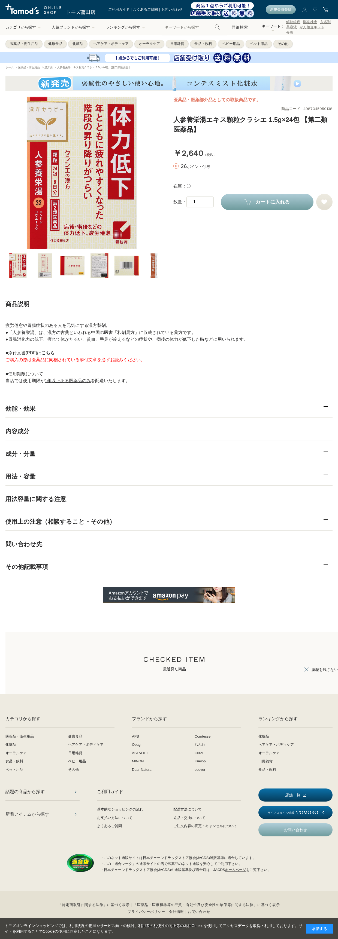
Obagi (136, 744)
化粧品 (78, 44)
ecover (200, 770)
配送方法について (187, 809)
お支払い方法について (114, 818)
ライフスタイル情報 (292, 812)
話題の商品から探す (25, 791)
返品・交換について (189, 818)
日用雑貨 (177, 44)
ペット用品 (259, 44)
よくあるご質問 (145, 9)
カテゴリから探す (23, 27)
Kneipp (200, 761)
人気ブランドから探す (73, 27)
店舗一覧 (292, 795)
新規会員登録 (280, 9)
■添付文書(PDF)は (30, 353)
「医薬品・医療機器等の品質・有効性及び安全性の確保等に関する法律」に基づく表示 (206, 905)
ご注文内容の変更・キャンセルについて (205, 826)
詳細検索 (240, 27)
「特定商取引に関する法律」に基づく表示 (93, 905)
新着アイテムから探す (27, 814)
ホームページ (235, 870)
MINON (138, 761)
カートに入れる (272, 202)
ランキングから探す (125, 27)
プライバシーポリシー (146, 912)
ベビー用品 (231, 44)
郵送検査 (310, 22)
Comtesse (203, 736)
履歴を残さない (324, 669)
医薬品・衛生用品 (24, 44)
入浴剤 (325, 22)
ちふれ (200, 744)
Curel (199, 753)
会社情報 (176, 912)
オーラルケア (149, 44)
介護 (289, 32)
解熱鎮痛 (293, 22)
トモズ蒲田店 (80, 12)
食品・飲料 (203, 44)
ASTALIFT (140, 753)
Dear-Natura (142, 770)
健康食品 (55, 44)
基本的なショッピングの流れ (120, 809)
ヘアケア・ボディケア (111, 44)
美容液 (291, 27)
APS (135, 736)
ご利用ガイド (118, 9)
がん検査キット (312, 27)
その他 (283, 44)
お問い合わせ (172, 9)
